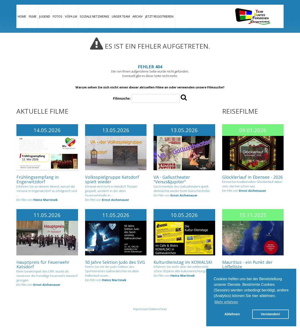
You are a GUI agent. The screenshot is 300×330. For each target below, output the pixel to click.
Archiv (137, 16)
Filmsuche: (122, 98)
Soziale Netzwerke (94, 16)
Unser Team (121, 16)
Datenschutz (158, 309)
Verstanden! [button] (270, 314)
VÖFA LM (71, 16)
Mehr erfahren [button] (226, 302)
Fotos (57, 16)
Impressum (141, 309)
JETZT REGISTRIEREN (159, 16)
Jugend (44, 16)
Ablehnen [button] (232, 314)
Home (22, 16)
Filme (33, 16)
